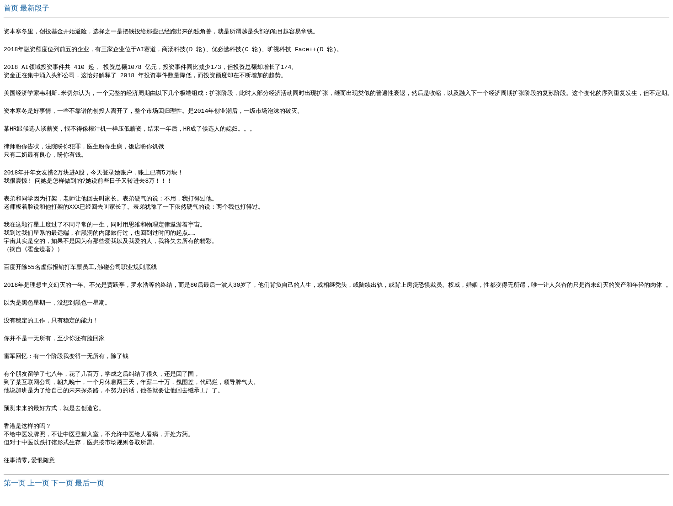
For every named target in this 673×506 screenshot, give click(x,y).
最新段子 (34, 8)
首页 (12, 8)
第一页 (15, 497)
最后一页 (89, 497)
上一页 (38, 497)
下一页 (62, 497)
